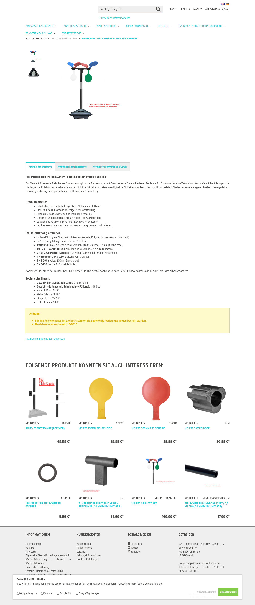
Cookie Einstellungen (88, 559)
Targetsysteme (71, 33)
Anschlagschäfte (75, 26)
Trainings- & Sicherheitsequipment (200, 26)
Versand (81, 552)
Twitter (133, 548)
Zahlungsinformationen (89, 555)
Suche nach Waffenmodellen (115, 18)
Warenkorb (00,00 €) (217, 9)
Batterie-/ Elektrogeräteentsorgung (44, 571)
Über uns (185, 9)
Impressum (32, 552)
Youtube (134, 552)
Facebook (135, 544)
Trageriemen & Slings (39, 33)
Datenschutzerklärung (37, 567)
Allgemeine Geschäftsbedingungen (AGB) (48, 555)
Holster (163, 26)
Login (173, 9)
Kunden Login (84, 544)
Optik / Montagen (137, 26)
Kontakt (197, 9)
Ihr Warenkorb (84, 548)
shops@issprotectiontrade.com (203, 563)
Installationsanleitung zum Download (45, 339)
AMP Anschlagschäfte (40, 26)
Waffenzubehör (106, 26)
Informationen (33, 544)
